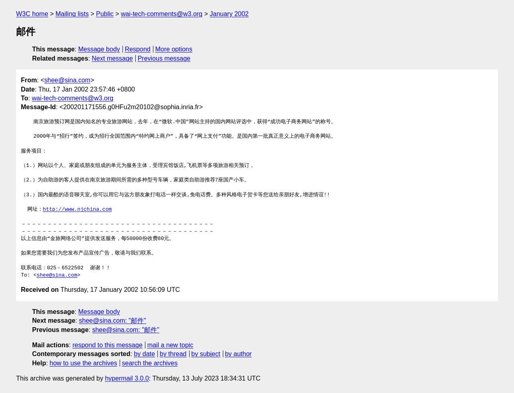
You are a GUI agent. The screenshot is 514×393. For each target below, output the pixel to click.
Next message (112, 58)
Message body (99, 49)
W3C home (32, 13)
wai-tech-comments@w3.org (161, 13)
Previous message (164, 58)
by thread (173, 353)
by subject (205, 353)
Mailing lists (72, 13)
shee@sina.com (67, 80)
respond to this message (107, 345)
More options (174, 49)
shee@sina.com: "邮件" (112, 320)
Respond (138, 49)
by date (144, 353)
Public (105, 13)
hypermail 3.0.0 (127, 378)
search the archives (150, 363)
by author (238, 353)
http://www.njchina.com (77, 209)
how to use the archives (83, 363)
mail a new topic (170, 345)
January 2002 (229, 13)
